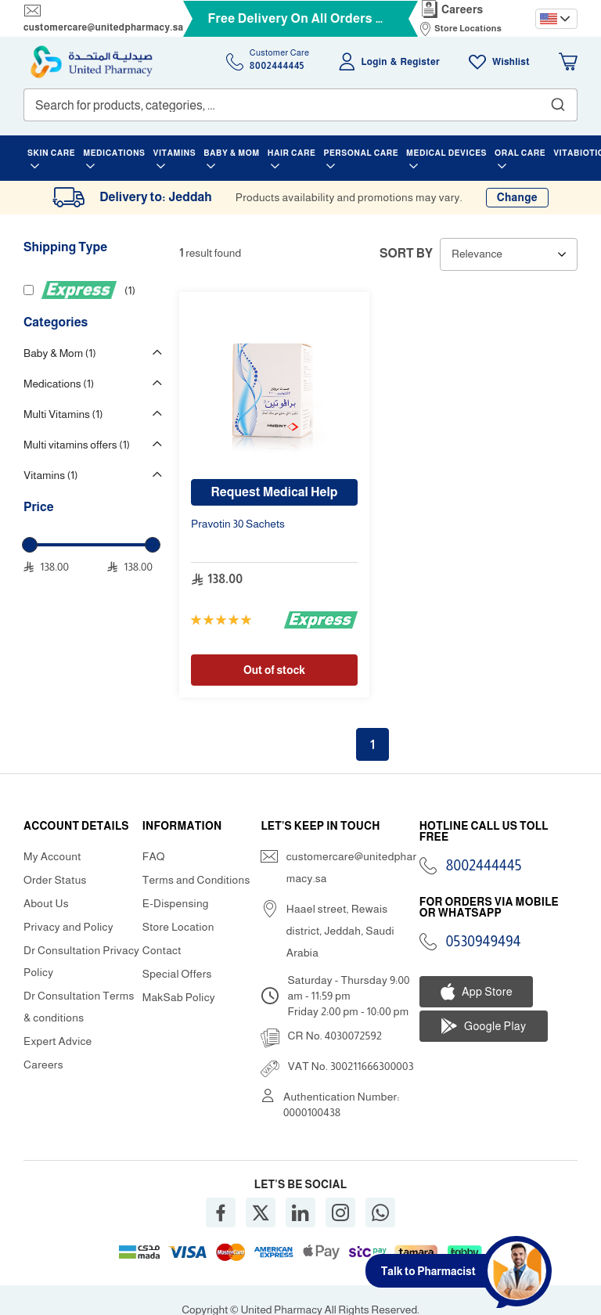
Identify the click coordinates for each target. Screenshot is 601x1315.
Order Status (55, 880)
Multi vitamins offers (76, 444)
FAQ (153, 856)
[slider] (30, 545)
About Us (46, 903)
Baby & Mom (59, 353)
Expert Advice (57, 1041)
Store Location (178, 926)
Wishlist (511, 61)
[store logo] (91, 62)
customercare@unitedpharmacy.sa (103, 27)
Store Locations (468, 28)
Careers (462, 9)
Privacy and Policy (68, 926)
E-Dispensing (175, 903)
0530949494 (483, 941)
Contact (162, 950)
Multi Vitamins (63, 414)
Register (420, 61)
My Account (52, 856)
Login (374, 61)
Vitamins (50, 475)
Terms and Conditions (196, 880)
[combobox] (300, 104)
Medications (58, 383)
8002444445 (484, 866)
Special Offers (177, 973)
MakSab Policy (178, 997)
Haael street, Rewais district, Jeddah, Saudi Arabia (340, 930)
